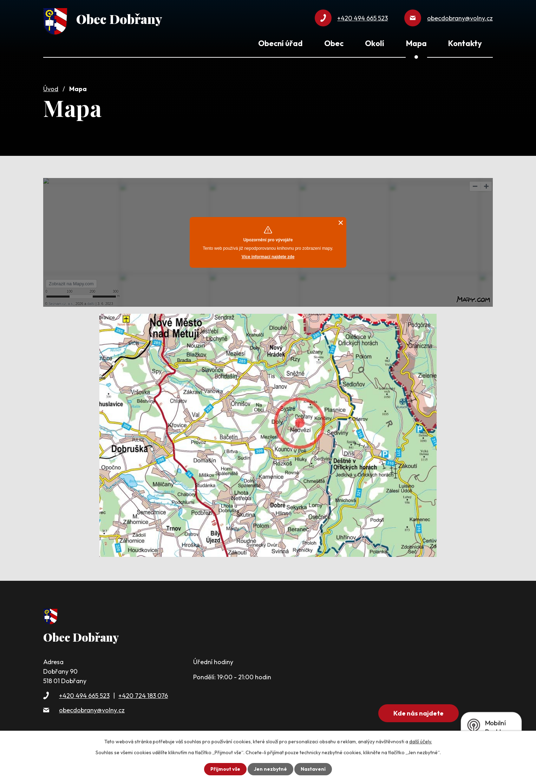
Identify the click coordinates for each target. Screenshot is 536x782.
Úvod (50, 89)
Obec (334, 43)
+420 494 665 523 (84, 696)
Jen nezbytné (270, 769)
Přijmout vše (225, 769)
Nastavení (313, 769)
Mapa (416, 43)
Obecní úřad (280, 43)
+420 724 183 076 (143, 696)
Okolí (374, 43)
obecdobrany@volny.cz (92, 710)
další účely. (420, 741)
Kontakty (465, 43)
